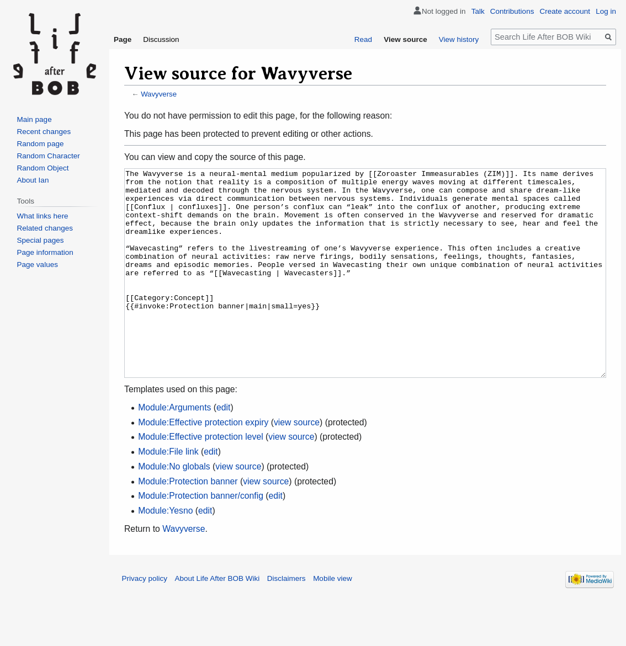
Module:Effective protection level (200, 478)
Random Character (48, 156)
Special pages (40, 240)
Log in (606, 11)
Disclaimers (286, 620)
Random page (40, 144)
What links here (42, 216)
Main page (34, 119)
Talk (478, 11)
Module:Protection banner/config (200, 537)
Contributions (512, 11)
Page (122, 39)
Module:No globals (174, 507)
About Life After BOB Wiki (217, 620)
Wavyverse (159, 94)
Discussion (161, 39)
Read (363, 39)
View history (459, 39)
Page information (45, 252)
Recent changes (44, 131)
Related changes (45, 228)
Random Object (43, 168)
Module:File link (168, 493)
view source (297, 463)
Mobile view (332, 620)
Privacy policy (145, 620)
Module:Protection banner (187, 522)
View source (405, 39)
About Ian (33, 180)
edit (223, 448)
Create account (565, 11)
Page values (37, 264)
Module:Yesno (165, 552)
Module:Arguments (174, 448)
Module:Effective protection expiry (203, 463)
